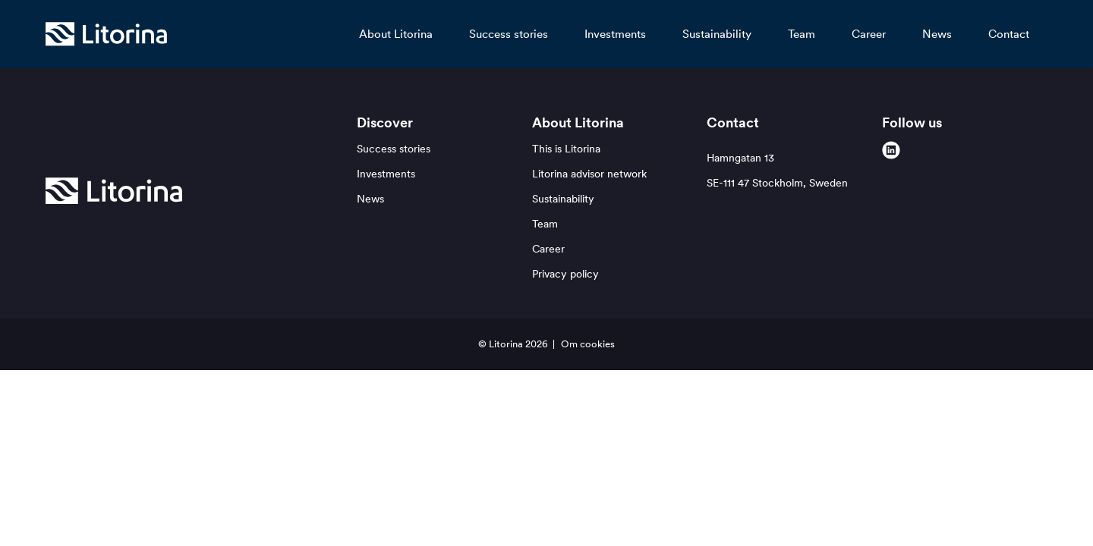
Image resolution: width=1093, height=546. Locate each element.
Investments (615, 34)
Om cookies (588, 343)
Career (869, 34)
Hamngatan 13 (777, 171)
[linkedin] (891, 150)
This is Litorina (566, 148)
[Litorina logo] (106, 34)
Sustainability (716, 34)
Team (801, 34)
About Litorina (396, 34)
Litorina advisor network (589, 173)
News (937, 34)
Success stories (508, 34)
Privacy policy (565, 274)
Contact (1008, 34)
